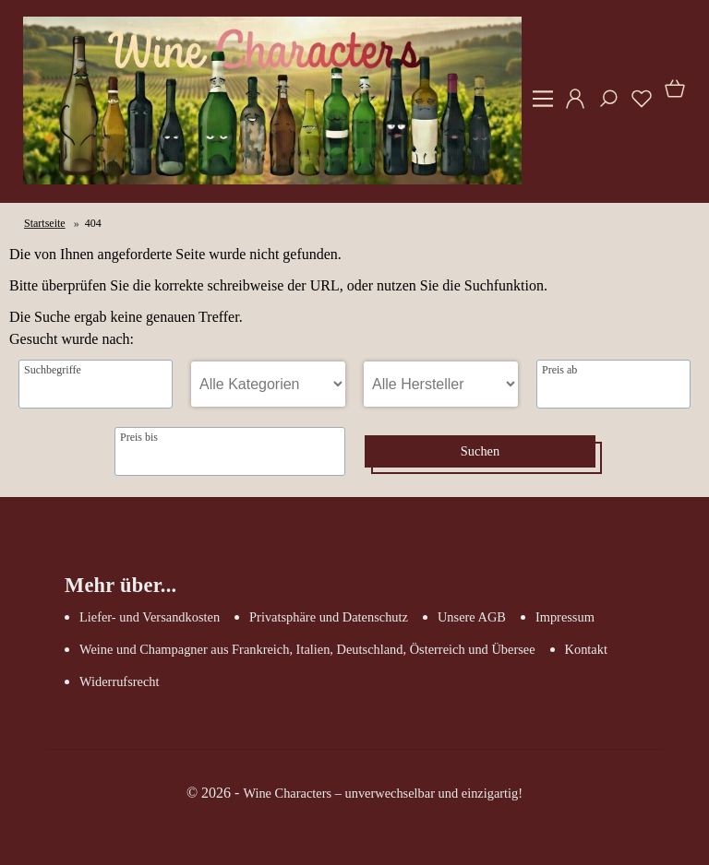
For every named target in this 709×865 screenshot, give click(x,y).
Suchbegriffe (52, 369)
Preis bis (139, 437)
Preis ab (559, 369)
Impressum (565, 617)
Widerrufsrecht (119, 681)
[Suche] (602, 105)
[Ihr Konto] (569, 105)
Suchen (480, 451)
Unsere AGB (472, 617)
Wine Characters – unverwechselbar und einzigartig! (383, 793)
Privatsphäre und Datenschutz (328, 617)
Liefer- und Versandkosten (149, 617)
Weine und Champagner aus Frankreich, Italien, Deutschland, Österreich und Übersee (307, 649)
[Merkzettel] (636, 105)
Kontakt (586, 649)
